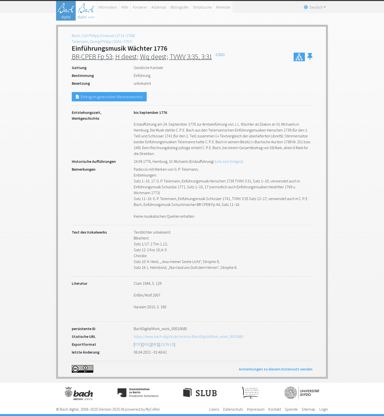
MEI (154, 344)
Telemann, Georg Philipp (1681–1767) (102, 41)
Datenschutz (233, 409)
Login (323, 409)
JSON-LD (167, 344)
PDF (138, 344)
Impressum (255, 409)
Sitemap (308, 409)
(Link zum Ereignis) (229, 161)
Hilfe (124, 7)
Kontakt (274, 409)
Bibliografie (179, 7)
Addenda (158, 7)
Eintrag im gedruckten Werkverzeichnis (109, 96)
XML (147, 344)
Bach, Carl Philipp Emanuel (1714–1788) (103, 35)
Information (107, 7)
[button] (309, 57)
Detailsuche (202, 7)
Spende (291, 409)
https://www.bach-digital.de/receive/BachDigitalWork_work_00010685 (188, 336)
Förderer (140, 7)
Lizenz (214, 409)
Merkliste (223, 7)
